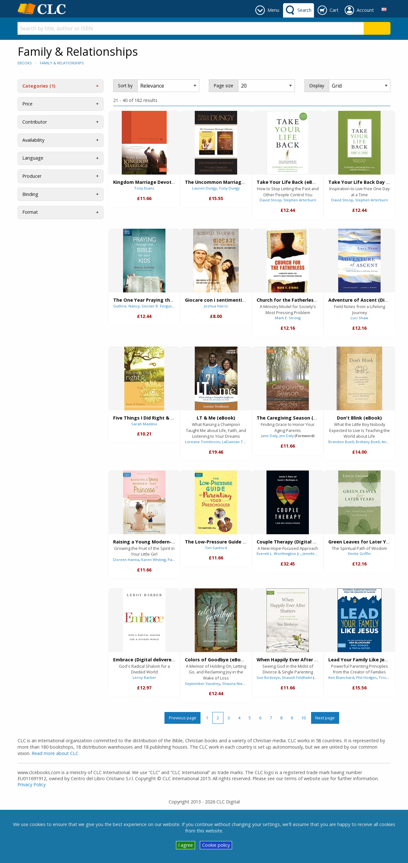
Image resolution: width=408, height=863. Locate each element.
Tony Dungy (229, 188)
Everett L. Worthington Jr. (279, 553)
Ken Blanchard (341, 677)
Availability (33, 140)
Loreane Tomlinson (202, 441)
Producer (31, 176)
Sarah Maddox (144, 423)
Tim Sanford (216, 547)
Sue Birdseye (268, 677)
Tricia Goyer (390, 677)
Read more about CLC (55, 753)
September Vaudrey (202, 683)
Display (316, 86)
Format (30, 212)
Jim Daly (287, 435)
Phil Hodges (366, 677)
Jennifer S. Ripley (317, 553)
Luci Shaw (359, 317)
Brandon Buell (341, 441)
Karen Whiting (153, 559)
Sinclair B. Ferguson (159, 306)
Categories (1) (38, 86)
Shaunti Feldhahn (297, 677)
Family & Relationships (62, 63)
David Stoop (270, 200)
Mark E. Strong (288, 317)
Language (32, 158)
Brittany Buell (368, 441)
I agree (185, 845)
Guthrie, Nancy (126, 306)
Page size (223, 86)
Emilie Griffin (359, 553)
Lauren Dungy (204, 188)
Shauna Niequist (236, 683)
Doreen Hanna (126, 559)
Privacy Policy (32, 784)
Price (27, 104)
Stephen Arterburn (299, 200)
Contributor (34, 122)
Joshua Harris (216, 306)
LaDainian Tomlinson (241, 441)
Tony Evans (144, 188)
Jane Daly (269, 435)
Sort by (125, 86)
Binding (30, 194)
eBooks (25, 63)
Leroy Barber (144, 677)
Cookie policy (216, 845)
